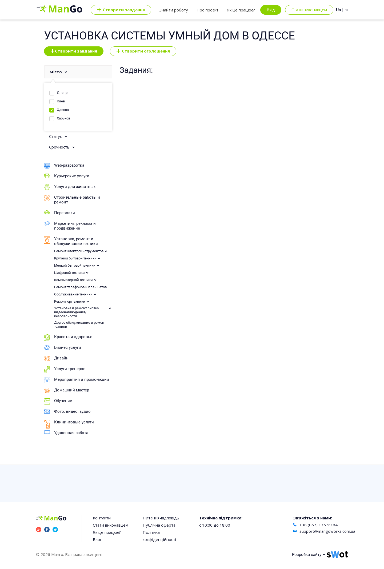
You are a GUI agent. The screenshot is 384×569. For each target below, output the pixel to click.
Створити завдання (73, 51)
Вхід (271, 9)
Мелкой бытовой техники (74, 265)
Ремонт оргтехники (69, 301)
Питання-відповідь (161, 517)
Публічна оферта (159, 525)
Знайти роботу (173, 10)
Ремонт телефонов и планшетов (80, 287)
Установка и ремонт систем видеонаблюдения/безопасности (76, 312)
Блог (97, 539)
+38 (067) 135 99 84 (318, 524)
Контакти (102, 517)
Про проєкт (207, 10)
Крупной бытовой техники (75, 258)
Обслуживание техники (73, 294)
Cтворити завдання (121, 10)
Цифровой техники (69, 273)
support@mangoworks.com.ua (327, 531)
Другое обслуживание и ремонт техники (80, 324)
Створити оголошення (143, 51)
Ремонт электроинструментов (78, 251)
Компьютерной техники (73, 280)
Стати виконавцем (309, 9)
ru (346, 9)
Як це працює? (241, 10)
